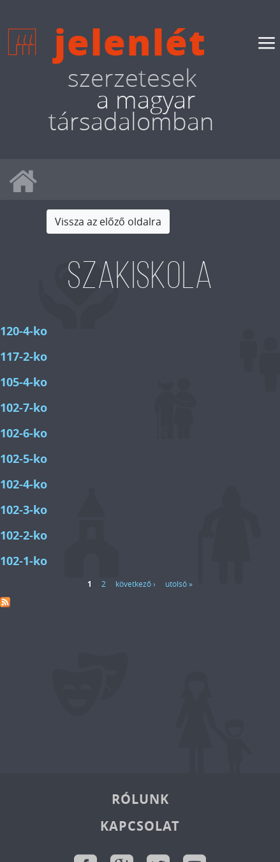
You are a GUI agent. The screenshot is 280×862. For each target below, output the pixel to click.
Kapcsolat (140, 826)
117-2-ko (23, 357)
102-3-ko (23, 510)
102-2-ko (23, 535)
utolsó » (179, 583)
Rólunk (140, 799)
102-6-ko (23, 433)
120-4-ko (23, 331)
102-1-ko (23, 561)
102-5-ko (23, 459)
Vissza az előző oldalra (108, 222)
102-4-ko (23, 484)
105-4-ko (23, 382)
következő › (135, 583)
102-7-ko (23, 408)
